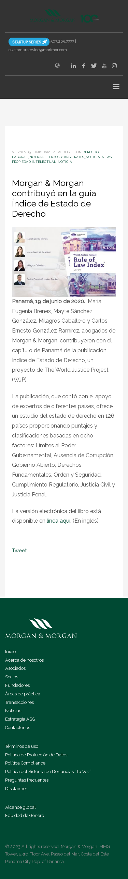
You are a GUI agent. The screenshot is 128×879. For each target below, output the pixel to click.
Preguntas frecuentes (26, 780)
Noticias (13, 710)
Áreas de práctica (22, 693)
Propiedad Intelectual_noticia (42, 162)
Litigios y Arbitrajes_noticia (72, 157)
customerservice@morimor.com (38, 49)
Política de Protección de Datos (36, 754)
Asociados (15, 668)
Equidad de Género (24, 815)
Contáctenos (17, 727)
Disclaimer (16, 788)
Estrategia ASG (20, 719)
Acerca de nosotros (24, 660)
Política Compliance (25, 763)
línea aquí (58, 521)
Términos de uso (21, 746)
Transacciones (19, 702)
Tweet (19, 551)
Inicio (10, 651)
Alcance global (20, 807)
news (107, 157)
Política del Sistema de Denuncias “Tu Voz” (48, 771)
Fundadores (17, 685)
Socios (11, 676)
